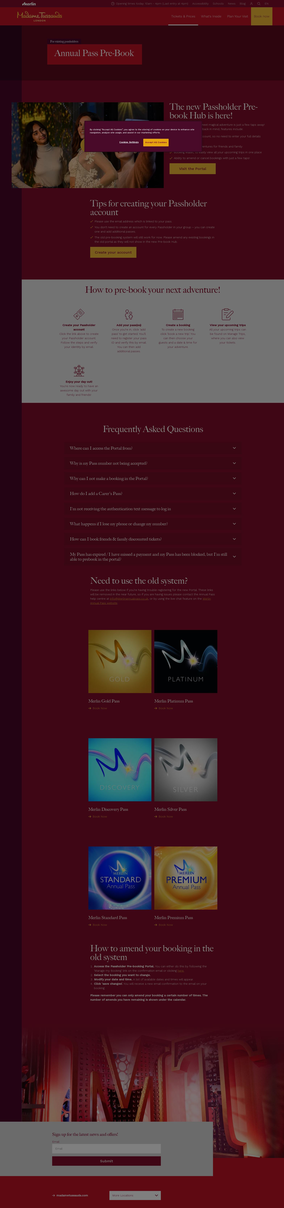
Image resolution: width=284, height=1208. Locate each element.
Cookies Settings (129, 142)
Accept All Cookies (156, 142)
